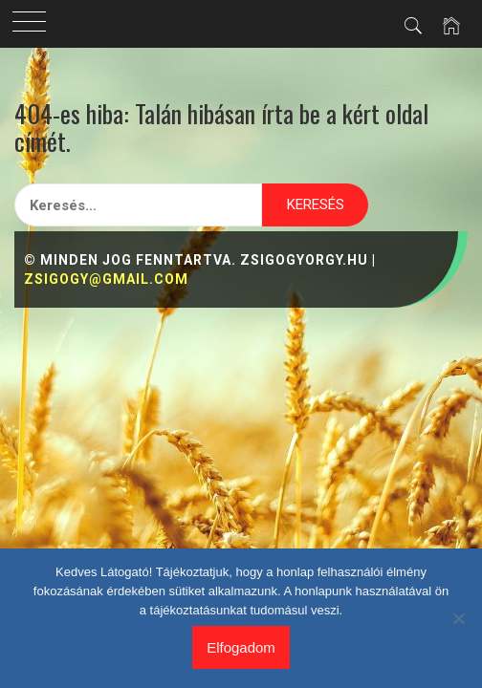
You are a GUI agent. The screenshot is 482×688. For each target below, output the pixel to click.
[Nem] (458, 618)
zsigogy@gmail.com (106, 279)
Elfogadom (241, 647)
